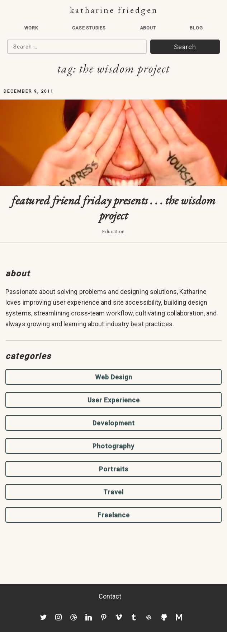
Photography (113, 446)
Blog (196, 28)
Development (114, 423)
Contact (110, 596)
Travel (113, 492)
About (148, 28)
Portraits (113, 469)
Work (31, 28)
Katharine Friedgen (114, 9)
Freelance (114, 515)
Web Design (113, 377)
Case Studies (89, 28)
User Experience (114, 400)
